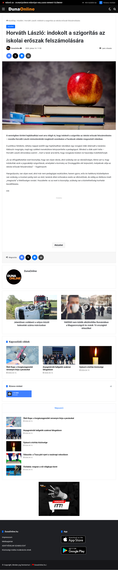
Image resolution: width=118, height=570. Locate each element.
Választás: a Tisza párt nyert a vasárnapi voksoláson (45, 455)
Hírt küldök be (89, 2)
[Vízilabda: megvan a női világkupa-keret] (13, 470)
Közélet (20, 21)
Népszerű (59, 408)
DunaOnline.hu (40, 565)
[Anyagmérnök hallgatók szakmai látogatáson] (59, 355)
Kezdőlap (11, 21)
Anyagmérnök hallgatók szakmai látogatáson (42, 430)
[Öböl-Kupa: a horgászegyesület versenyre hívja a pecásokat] (22, 355)
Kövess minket (107, 2)
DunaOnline (15, 48)
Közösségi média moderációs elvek (16, 550)
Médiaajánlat (7, 541)
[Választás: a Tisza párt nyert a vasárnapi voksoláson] (13, 458)
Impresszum (7, 537)
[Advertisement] (59, 219)
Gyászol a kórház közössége (91, 367)
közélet (59, 245)
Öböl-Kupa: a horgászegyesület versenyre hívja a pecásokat (48, 418)
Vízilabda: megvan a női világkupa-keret (40, 467)
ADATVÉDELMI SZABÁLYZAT (14, 546)
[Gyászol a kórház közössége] (95, 355)
